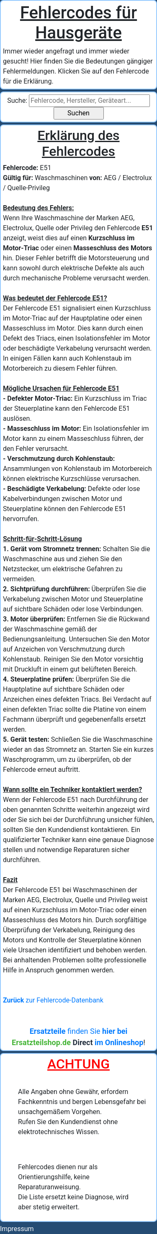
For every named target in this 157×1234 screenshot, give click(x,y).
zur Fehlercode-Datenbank (53, 1000)
